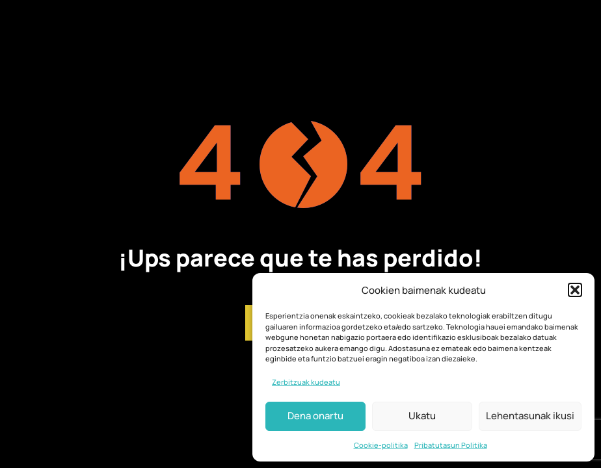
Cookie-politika (381, 445)
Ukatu (422, 415)
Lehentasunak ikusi (530, 415)
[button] (574, 289)
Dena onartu (315, 415)
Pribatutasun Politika (450, 445)
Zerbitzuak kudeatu (306, 382)
